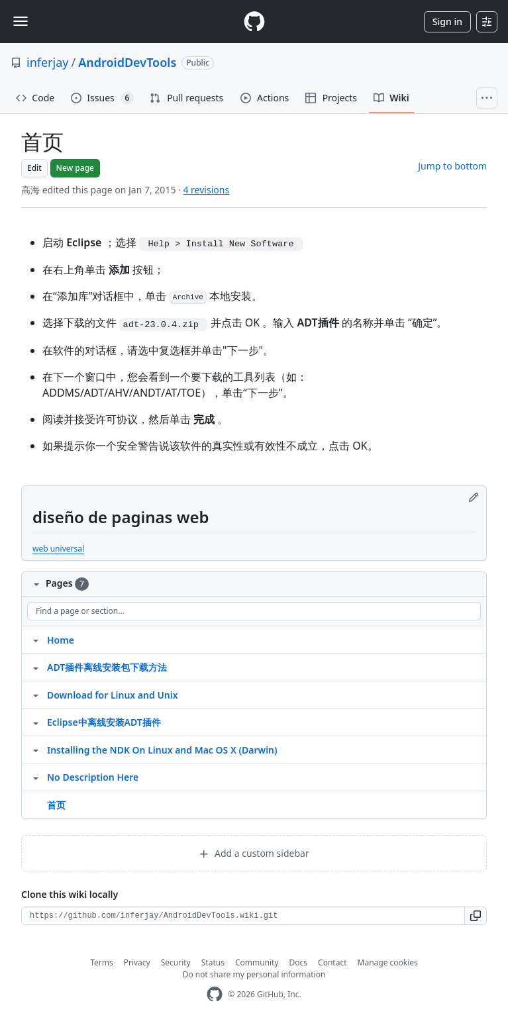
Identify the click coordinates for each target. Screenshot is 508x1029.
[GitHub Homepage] (215, 994)
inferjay (47, 62)
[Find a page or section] (254, 611)
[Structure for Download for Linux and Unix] (36, 694)
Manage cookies (388, 962)
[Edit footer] (473, 497)
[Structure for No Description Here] (36, 776)
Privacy (137, 962)
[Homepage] (254, 21)
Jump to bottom (452, 166)
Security (176, 962)
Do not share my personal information (254, 974)
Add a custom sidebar (254, 853)
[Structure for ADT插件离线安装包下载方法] (36, 666)
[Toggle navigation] (20, 21)
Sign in (447, 21)
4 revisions (206, 189)
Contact (332, 962)
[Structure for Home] (36, 639)
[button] (476, 915)
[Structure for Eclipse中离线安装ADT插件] (36, 721)
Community (257, 962)
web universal (58, 548)
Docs (298, 962)
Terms (101, 962)
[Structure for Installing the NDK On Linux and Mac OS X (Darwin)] (36, 749)
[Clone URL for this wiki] (243, 915)
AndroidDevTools (127, 62)
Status (213, 962)
